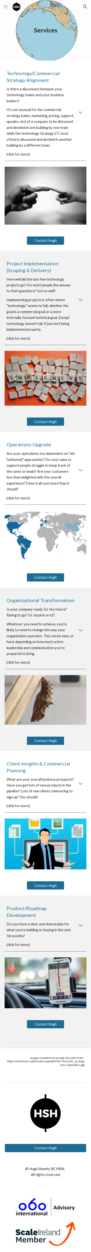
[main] (46, 30)
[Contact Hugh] (45, 240)
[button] (6, 6)
